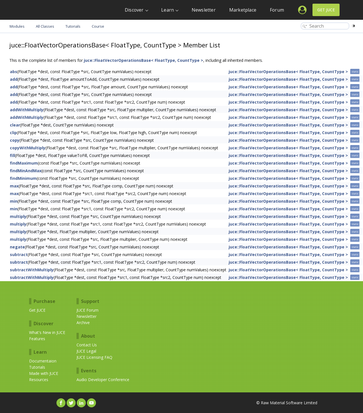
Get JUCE (326, 9)
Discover (134, 10)
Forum (277, 10)
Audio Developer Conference (102, 379)
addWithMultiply (26, 109)
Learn (167, 10)
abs (13, 71)
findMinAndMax (25, 170)
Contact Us (86, 345)
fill (12, 155)
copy (14, 140)
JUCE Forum (87, 310)
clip (13, 132)
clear (15, 125)
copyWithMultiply (27, 147)
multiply (18, 216)
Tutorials (37, 367)
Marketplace (242, 10)
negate (17, 247)
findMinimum (23, 178)
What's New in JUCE (47, 332)
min (14, 201)
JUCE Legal (86, 351)
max (14, 186)
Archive (83, 322)
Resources (38, 379)
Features (37, 338)
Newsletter (204, 10)
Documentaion (42, 361)
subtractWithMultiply (32, 269)
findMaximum (24, 163)
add (14, 79)
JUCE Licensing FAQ (94, 357)
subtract (19, 254)
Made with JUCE (43, 373)
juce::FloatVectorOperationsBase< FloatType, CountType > (143, 60)
